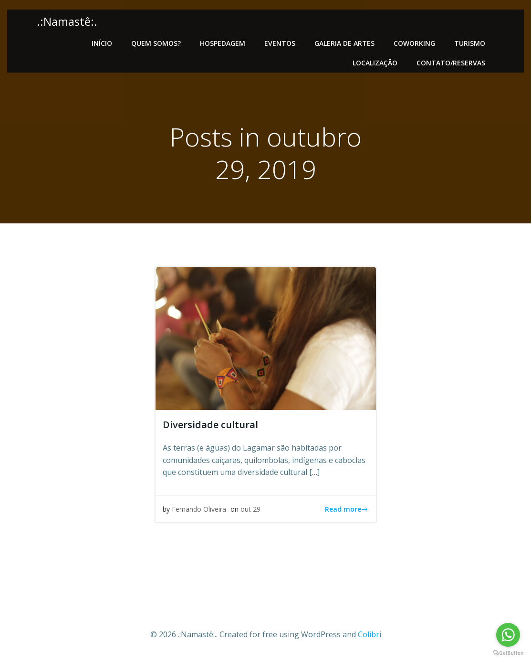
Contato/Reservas (450, 62)
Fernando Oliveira (199, 509)
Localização (375, 62)
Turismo (469, 43)
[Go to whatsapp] (508, 635)
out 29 (250, 509)
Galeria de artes (344, 43)
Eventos (279, 43)
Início (102, 43)
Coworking (414, 43)
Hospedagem (222, 43)
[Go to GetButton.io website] (508, 653)
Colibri (369, 634)
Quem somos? (156, 43)
